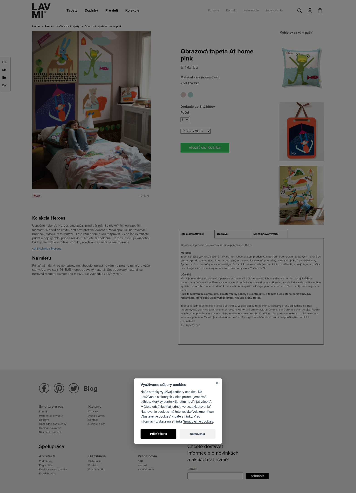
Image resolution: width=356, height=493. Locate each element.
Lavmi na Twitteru (74, 388)
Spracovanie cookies (198, 421)
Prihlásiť (257, 476)
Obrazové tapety (69, 26)
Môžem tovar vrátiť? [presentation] (265, 233)
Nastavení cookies (50, 432)
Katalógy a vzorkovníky (53, 469)
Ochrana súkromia (50, 428)
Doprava (44, 419)
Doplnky (91, 10)
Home (36, 26)
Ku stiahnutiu (47, 473)
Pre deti (111, 10)
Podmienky (46, 461)
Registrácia (45, 465)
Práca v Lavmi (96, 415)
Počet (184, 112)
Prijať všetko (158, 433)
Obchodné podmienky (52, 423)
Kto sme (213, 10)
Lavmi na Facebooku (44, 388)
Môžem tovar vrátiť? (51, 415)
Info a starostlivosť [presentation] (192, 233)
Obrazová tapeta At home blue (190, 95)
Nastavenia (197, 433)
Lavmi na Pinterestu (59, 388)
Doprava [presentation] (222, 233)
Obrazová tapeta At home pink (183, 95)
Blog (90, 388)
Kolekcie (132, 10)
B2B (140, 461)
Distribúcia (94, 461)
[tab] (196, 234)
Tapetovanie (274, 10)
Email (192, 469)
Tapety (72, 10)
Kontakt (231, 10)
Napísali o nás (96, 423)
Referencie (251, 10)
